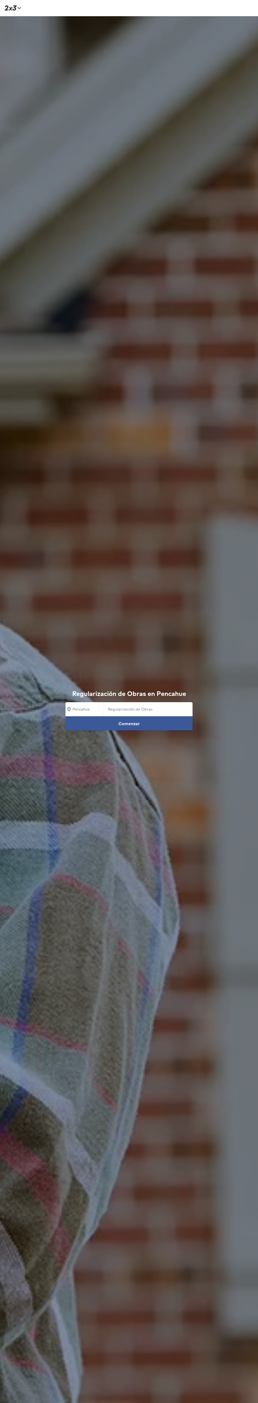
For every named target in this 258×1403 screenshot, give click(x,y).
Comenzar (129, 723)
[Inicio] (12, 8)
